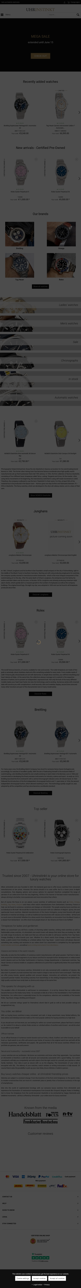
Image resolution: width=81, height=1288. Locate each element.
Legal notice (36, 1285)
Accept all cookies (57, 1278)
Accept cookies (39, 1278)
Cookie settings (23, 1278)
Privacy (46, 1285)
